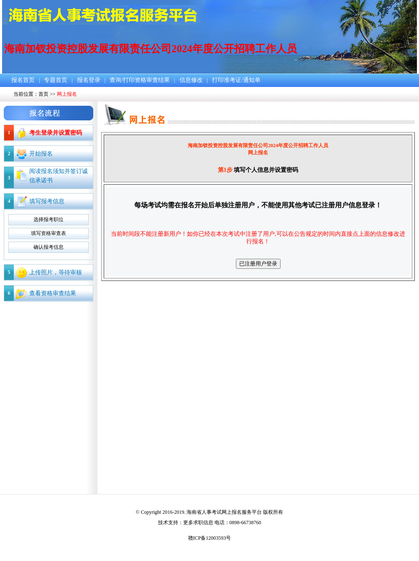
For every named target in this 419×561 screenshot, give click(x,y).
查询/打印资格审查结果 (140, 80)
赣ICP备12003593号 (209, 538)
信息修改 (191, 80)
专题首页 (55, 80)
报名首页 (23, 80)
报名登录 (88, 80)
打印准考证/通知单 (236, 80)
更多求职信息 (198, 522)
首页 (43, 94)
